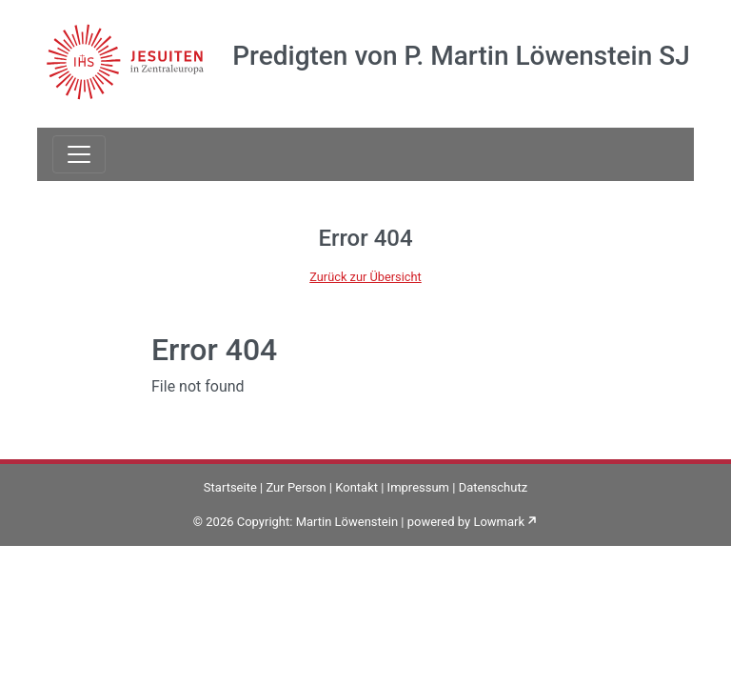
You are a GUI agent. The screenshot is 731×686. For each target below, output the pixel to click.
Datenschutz (493, 487)
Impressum (418, 487)
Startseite (230, 487)
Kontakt (356, 487)
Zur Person (296, 487)
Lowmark (498, 521)
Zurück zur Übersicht (365, 277)
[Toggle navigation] (79, 154)
